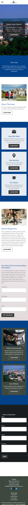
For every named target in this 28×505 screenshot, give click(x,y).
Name (3, 417)
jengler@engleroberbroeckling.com (14, 486)
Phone (3, 434)
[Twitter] (14, 489)
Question (3, 443)
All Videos (14, 498)
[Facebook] (11, 489)
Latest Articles (14, 496)
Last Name (4, 296)
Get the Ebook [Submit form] (8, 315)
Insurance (14, 494)
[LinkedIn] (16, 489)
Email (2, 306)
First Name (4, 287)
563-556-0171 (16, 481)
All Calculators (14, 499)
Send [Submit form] (4, 456)
